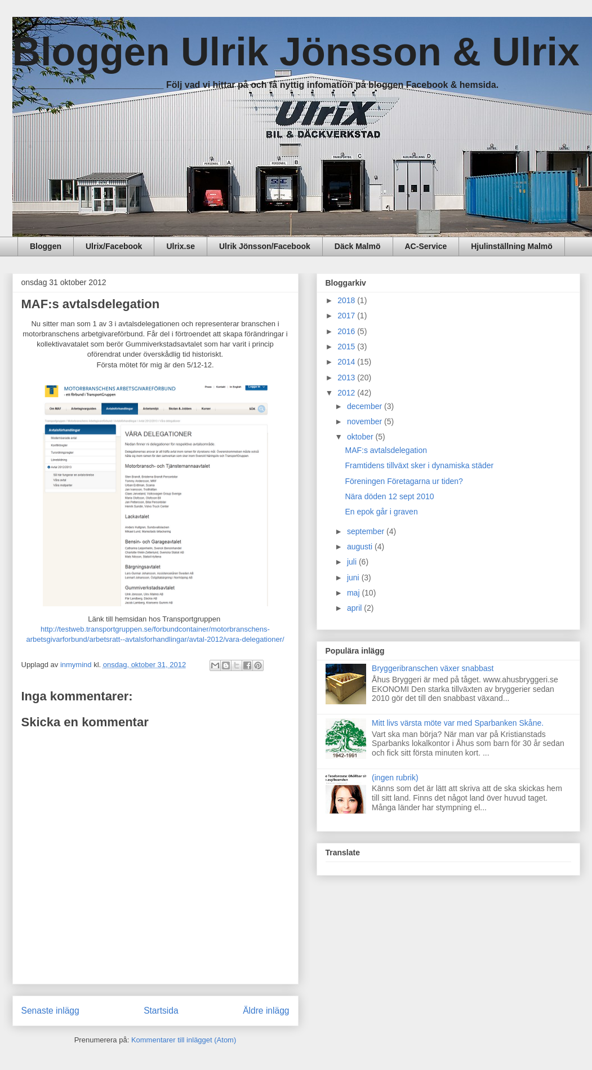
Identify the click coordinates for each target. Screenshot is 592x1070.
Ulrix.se (180, 246)
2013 (347, 377)
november (365, 421)
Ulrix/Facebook (114, 246)
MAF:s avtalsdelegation (386, 450)
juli (353, 561)
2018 (347, 300)
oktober (361, 436)
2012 (347, 392)
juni (354, 577)
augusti (361, 546)
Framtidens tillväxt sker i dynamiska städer (419, 465)
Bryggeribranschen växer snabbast (432, 668)
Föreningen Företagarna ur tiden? (403, 481)
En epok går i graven (381, 511)
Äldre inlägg (266, 1010)
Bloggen (45, 246)
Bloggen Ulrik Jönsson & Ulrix (296, 52)
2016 (347, 331)
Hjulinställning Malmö (512, 246)
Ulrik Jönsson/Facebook (264, 246)
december (365, 406)
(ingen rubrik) (395, 777)
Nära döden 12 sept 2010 (389, 496)
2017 (347, 315)
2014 (347, 361)
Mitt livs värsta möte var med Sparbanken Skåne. (458, 722)
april (355, 607)
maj (354, 592)
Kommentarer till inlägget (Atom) (183, 1040)
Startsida (161, 1010)
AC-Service (426, 246)
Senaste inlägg (50, 1010)
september (366, 531)
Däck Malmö (358, 246)
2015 (347, 346)
